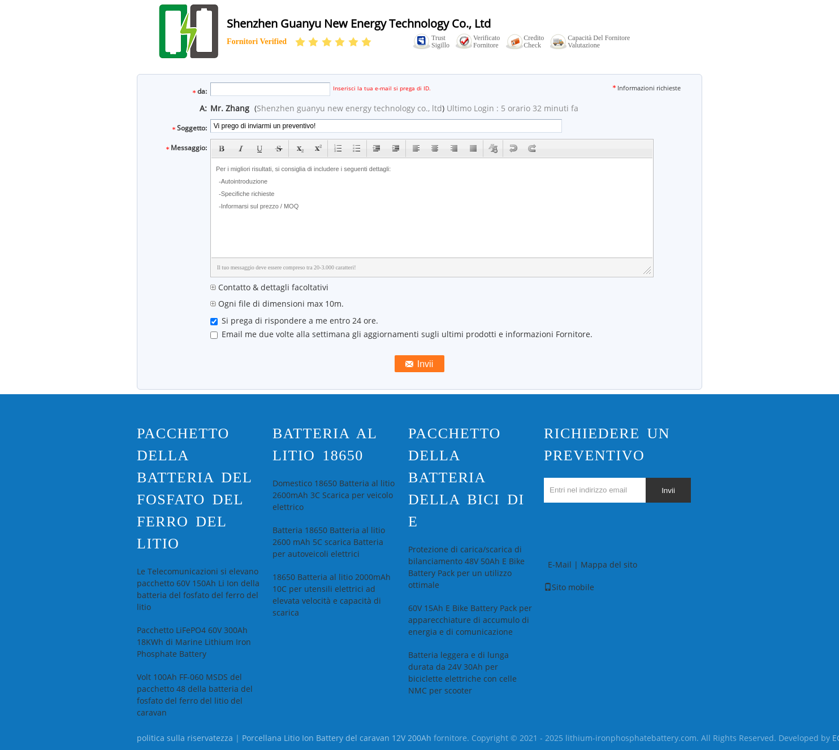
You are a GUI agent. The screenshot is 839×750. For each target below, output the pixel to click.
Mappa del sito (609, 565)
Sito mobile (569, 587)
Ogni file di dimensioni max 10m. (277, 304)
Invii (668, 490)
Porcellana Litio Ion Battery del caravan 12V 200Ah (336, 738)
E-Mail (560, 565)
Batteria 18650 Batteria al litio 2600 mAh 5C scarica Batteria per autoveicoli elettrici (329, 542)
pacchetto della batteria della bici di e (466, 477)
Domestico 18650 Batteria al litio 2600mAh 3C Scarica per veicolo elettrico (334, 495)
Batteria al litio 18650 (325, 444)
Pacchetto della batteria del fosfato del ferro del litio (194, 488)
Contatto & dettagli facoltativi (269, 288)
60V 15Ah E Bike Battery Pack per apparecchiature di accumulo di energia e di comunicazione (470, 620)
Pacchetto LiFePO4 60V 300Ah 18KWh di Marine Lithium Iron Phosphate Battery (194, 642)
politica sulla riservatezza (185, 738)
